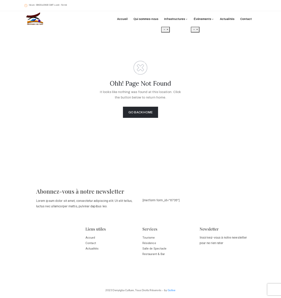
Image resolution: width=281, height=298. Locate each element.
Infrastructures (176, 19)
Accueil (122, 19)
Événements (204, 19)
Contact (246, 19)
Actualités (227, 19)
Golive (171, 290)
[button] (242, 6)
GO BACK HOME (140, 112)
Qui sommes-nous (145, 19)
